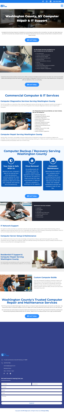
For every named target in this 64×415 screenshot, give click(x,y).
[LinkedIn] (50, 1)
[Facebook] (43, 1)
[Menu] (61, 5)
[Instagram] (46, 1)
